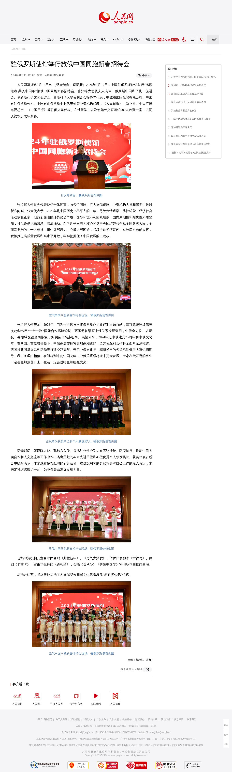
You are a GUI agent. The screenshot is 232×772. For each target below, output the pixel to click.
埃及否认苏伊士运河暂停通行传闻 (188, 102)
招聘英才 (88, 719)
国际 (24, 49)
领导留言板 (76, 697)
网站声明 (153, 719)
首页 (13, 39)
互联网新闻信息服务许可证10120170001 (56, 739)
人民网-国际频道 (54, 75)
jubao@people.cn (148, 726)
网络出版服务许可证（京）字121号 (135, 745)
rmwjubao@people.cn (160, 732)
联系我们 (191, 719)
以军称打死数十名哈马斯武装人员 (188, 136)
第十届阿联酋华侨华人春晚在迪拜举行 (190, 144)
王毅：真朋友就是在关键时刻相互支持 (191, 152)
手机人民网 (56, 697)
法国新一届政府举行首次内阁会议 (188, 85)
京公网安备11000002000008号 (188, 745)
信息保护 (178, 719)
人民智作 (115, 697)
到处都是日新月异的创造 (184, 110)
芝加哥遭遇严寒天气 (181, 127)
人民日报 (17, 697)
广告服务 (101, 719)
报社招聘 (75, 719)
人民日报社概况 (44, 719)
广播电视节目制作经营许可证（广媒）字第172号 (145, 739)
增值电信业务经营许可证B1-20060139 (99, 739)
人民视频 (96, 697)
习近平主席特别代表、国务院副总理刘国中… (194, 77)
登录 (215, 39)
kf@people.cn (86, 732)
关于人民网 (61, 719)
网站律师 (165, 719)
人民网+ (37, 697)
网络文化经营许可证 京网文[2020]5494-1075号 (92, 745)
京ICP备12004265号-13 (184, 739)
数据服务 (140, 719)
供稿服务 (127, 719)
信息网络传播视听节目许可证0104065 (48, 745)
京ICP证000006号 (163, 745)
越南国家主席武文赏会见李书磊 (187, 94)
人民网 (14, 49)
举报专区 (150, 39)
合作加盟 (114, 719)
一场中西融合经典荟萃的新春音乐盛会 (190, 119)
